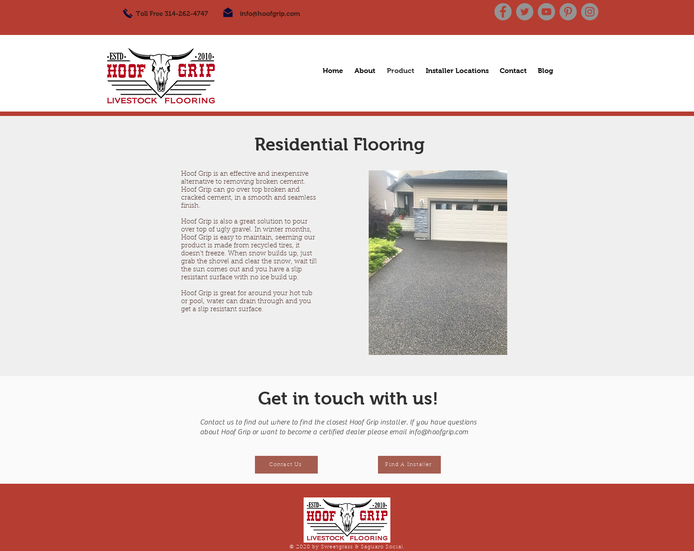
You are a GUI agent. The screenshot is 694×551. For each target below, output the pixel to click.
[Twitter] (524, 11)
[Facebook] (503, 11)
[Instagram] (589, 11)
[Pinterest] (568, 11)
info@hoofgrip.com (270, 13)
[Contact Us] (286, 465)
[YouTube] (546, 11)
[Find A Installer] (409, 465)
